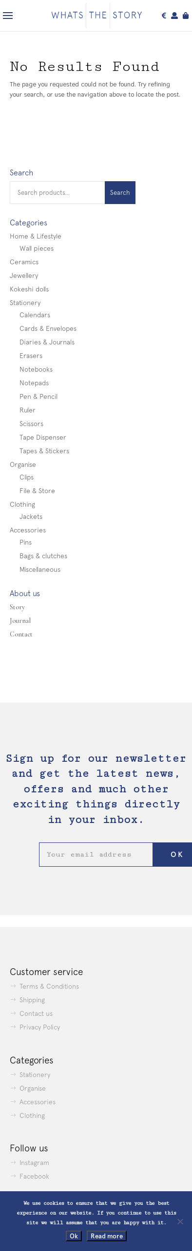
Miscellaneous (39, 569)
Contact (21, 634)
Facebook (34, 1176)
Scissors (31, 424)
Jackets (30, 516)
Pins (25, 542)
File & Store (37, 491)
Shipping (32, 1000)
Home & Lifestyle (35, 236)
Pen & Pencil (38, 396)
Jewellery (24, 275)
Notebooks (36, 369)
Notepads (34, 383)
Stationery (25, 303)
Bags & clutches (43, 556)
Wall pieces (36, 248)
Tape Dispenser (42, 437)
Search (120, 192)
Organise (23, 464)
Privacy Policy (39, 1027)
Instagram (34, 1162)
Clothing (22, 504)
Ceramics (24, 262)
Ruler (27, 410)
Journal (20, 621)
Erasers (30, 356)
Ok (74, 1236)
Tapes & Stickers (44, 451)
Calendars (34, 315)
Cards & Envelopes (48, 328)
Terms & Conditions (49, 986)
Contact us (36, 1013)
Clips (26, 477)
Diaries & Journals (47, 342)
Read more (107, 1236)
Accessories (28, 530)
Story (17, 607)
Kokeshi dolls (29, 289)
